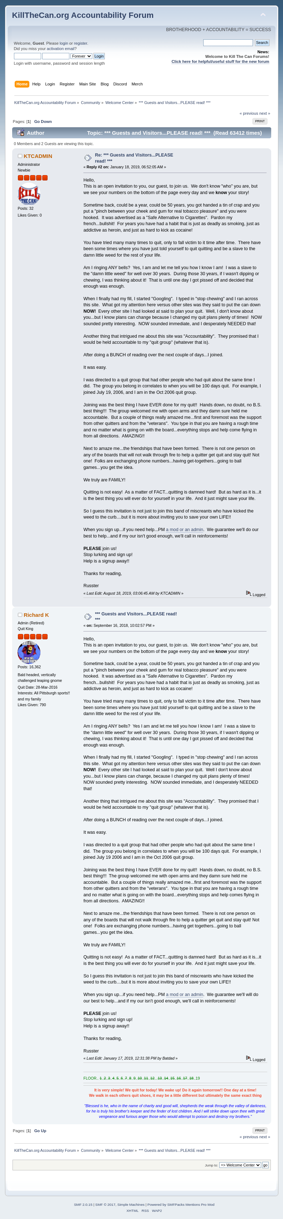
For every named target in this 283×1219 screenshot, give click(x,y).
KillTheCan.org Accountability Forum (83, 15)
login (64, 43)
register (80, 43)
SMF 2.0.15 (83, 1204)
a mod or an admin (184, 529)
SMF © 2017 (105, 1204)
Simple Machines (131, 1204)
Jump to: (211, 1165)
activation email (60, 48)
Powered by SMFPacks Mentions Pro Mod (180, 1204)
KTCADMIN (38, 156)
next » (264, 113)
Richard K (36, 615)
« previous (249, 113)
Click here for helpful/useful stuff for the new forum (220, 61)
